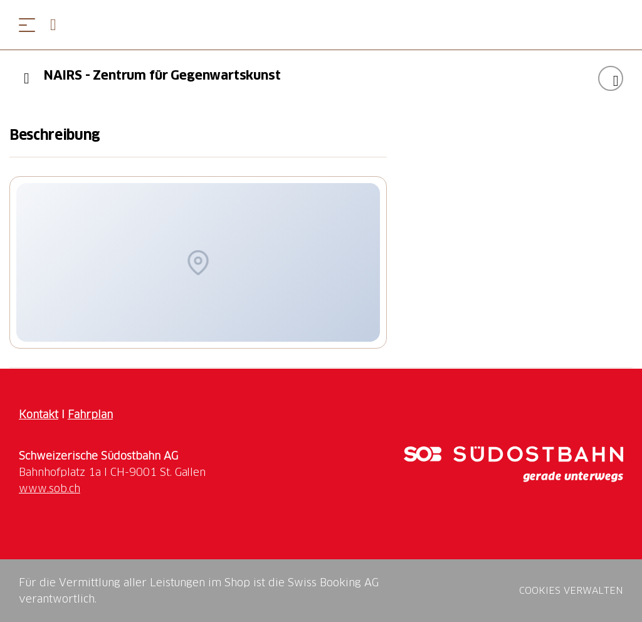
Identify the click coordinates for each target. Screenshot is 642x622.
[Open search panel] (58, 25)
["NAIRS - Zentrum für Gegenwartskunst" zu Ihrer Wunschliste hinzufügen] (610, 78)
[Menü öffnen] (27, 25)
